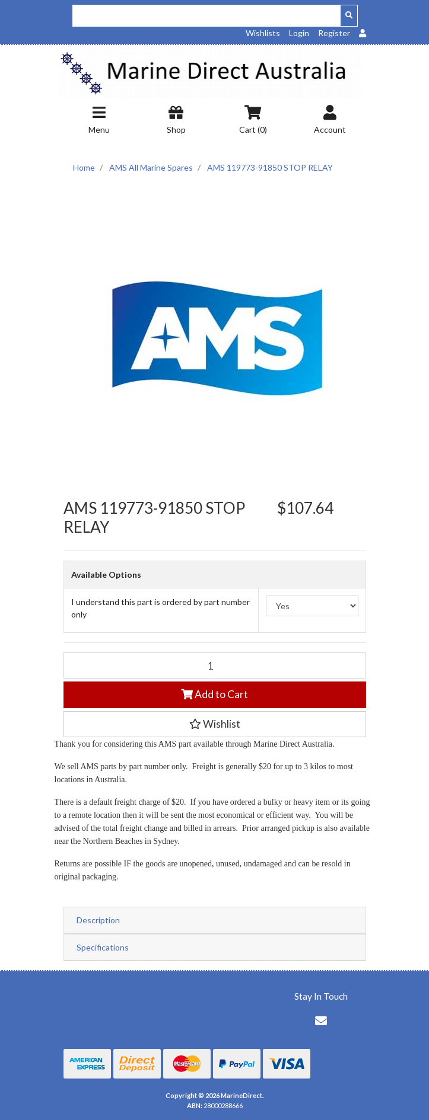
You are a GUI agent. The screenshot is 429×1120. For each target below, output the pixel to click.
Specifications (103, 947)
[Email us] (321, 1020)
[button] (214, 724)
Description (98, 920)
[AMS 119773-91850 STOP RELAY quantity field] (214, 665)
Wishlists (263, 33)
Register (334, 33)
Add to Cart (214, 694)
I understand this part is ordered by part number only (160, 608)
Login (299, 33)
